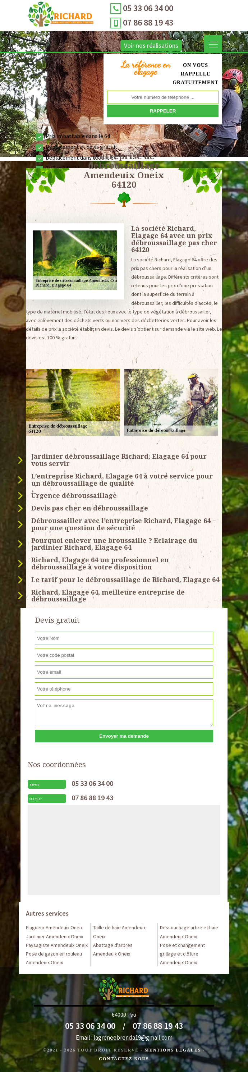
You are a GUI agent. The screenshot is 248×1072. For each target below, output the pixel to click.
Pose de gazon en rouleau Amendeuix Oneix (54, 958)
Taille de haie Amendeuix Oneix (119, 931)
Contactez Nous (124, 1058)
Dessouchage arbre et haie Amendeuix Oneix (189, 931)
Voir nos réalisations (151, 45)
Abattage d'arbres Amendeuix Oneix (113, 949)
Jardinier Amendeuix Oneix (54, 936)
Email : (124, 1037)
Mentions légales (172, 1050)
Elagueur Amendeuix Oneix (54, 927)
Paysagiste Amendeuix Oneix (57, 945)
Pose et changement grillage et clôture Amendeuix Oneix (182, 954)
